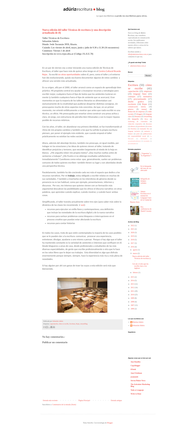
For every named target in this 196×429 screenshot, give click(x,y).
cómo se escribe (64, 324)
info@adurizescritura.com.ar (138, 54)
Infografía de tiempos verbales (145, 181)
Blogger (109, 423)
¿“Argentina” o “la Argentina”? (145, 155)
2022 (133, 225)
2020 (133, 232)
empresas (148, 91)
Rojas (78, 324)
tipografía (135, 119)
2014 (133, 280)
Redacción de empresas (136, 112)
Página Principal (84, 400)
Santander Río (144, 129)
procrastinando (140, 99)
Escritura (72, 324)
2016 (133, 247)
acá (82, 205)
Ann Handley (136, 362)
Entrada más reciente (50, 400)
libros (146, 119)
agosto (135, 250)
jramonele (134, 377)
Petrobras (134, 129)
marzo (135, 253)
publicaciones (147, 134)
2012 (133, 287)
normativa (147, 96)
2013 (133, 284)
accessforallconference (134, 141)
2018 (133, 240)
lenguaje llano (139, 94)
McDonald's (144, 138)
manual (144, 109)
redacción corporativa (135, 124)
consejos (131, 96)
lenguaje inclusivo (134, 131)
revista (150, 126)
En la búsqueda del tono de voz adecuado (145, 168)
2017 (133, 243)
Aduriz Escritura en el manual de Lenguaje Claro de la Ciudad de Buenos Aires (141, 197)
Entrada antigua (116, 400)
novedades (147, 141)
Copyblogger (135, 366)
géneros (131, 109)
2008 (133, 302)
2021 (133, 229)
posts (138, 134)
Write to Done (136, 394)
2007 (133, 305)
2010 (133, 295)
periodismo (141, 126)
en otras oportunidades (69, 74)
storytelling (83, 324)
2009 (133, 298)
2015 (133, 277)
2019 (133, 236)
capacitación (54, 324)
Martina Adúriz (138, 322)
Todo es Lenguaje (137, 390)
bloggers (140, 114)
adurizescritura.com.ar (138, 66)
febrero (135, 272)
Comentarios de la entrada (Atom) (64, 405)
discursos (149, 124)
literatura (137, 116)
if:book (133, 369)
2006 (133, 309)
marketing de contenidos (138, 121)
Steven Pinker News (138, 381)
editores (132, 126)
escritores (132, 104)
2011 (133, 291)
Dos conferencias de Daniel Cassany (145, 209)
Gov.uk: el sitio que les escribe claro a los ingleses (140, 266)
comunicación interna (137, 107)
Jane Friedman (136, 373)
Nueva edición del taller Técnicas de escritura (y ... (141, 258)
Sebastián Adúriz (57, 321)
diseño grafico (136, 101)
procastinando (132, 143)
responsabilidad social (138, 136)
